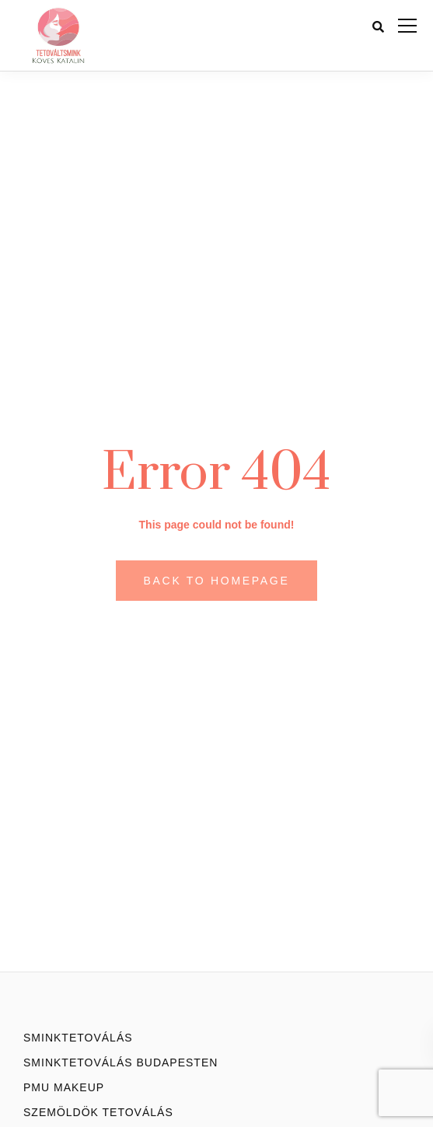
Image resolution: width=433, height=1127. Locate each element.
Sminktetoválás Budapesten (120, 1062)
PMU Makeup (63, 1087)
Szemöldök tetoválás (98, 1112)
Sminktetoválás (78, 1037)
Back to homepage (217, 580)
